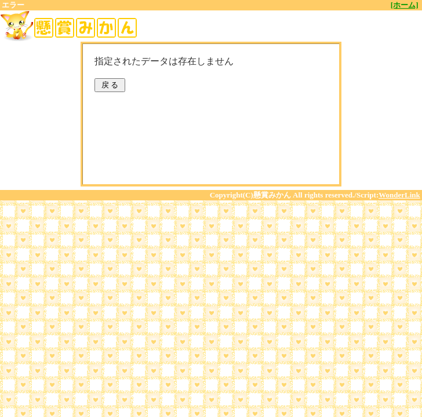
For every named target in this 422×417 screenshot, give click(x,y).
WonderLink (399, 195)
